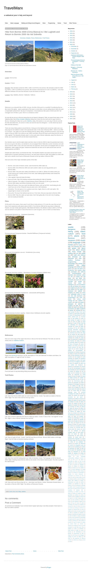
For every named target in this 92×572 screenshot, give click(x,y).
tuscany (83, 366)
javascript (75, 339)
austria (71, 371)
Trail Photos (46, 38)
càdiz (74, 477)
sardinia (72, 364)
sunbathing (77, 446)
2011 (71, 109)
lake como (70, 422)
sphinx (81, 401)
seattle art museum (79, 398)
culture (69, 477)
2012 (71, 107)
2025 (71, 33)
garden (74, 248)
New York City (81, 323)
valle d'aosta (80, 334)
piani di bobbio (73, 515)
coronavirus (71, 308)
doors (75, 416)
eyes (82, 417)
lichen (69, 501)
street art (79, 267)
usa (70, 368)
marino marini (71, 389)
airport (82, 459)
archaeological (71, 297)
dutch (75, 478)
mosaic (78, 429)
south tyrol (70, 446)
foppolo (69, 419)
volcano (70, 302)
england (72, 288)
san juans (80, 397)
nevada (80, 281)
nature (79, 283)
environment (70, 482)
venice (83, 368)
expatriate (77, 483)
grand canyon (77, 488)
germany (78, 485)
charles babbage (79, 348)
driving (70, 478)
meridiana (82, 504)
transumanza (76, 533)
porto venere (80, 435)
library (82, 499)
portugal (81, 395)
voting (80, 539)
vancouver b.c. (76, 451)
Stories (59, 23)
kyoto (71, 498)
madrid (83, 425)
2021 (71, 42)
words (84, 539)
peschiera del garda (77, 514)
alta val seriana (74, 286)
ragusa (83, 438)
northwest (76, 430)
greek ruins (70, 421)
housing (78, 310)
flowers (71, 313)
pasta (81, 433)
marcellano (70, 504)
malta (82, 503)
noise (82, 318)
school (80, 263)
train (82, 448)
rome (74, 321)
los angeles (76, 387)
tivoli (80, 403)
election (70, 417)
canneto (83, 286)
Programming (51, 23)
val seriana (72, 334)
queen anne (78, 437)
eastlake (81, 377)
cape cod (70, 373)
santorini (70, 443)
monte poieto (71, 429)
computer (75, 472)
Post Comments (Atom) (18, 554)
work (75, 323)
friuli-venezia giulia (78, 381)
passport (82, 512)
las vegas (80, 289)
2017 (71, 96)
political (80, 291)
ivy (68, 385)
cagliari (78, 411)
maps (82, 387)
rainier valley (73, 440)
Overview (22, 38)
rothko (71, 441)
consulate (70, 326)
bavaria (69, 466)
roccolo (79, 440)
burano (74, 467)
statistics (70, 528)
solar (77, 401)
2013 (71, 105)
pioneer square (76, 331)
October (73, 51)
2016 (71, 98)
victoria (81, 342)
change (83, 469)
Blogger (49, 567)
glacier (71, 310)
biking (81, 302)
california (83, 272)
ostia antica (80, 432)
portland (75, 395)
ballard (69, 307)
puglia (78, 320)
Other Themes (72, 23)
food (17, 491)
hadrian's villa (79, 490)
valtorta (79, 536)
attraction (83, 369)
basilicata (82, 464)
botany (78, 276)
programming (72, 262)
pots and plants (79, 268)
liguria (81, 501)
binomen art (76, 257)
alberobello (70, 461)
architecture (71, 270)
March (73, 87)
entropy (81, 480)
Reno (78, 406)
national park (76, 509)
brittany (69, 467)
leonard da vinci (79, 422)
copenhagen (81, 472)
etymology (76, 417)
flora (14, 491)
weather (75, 405)
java (76, 353)
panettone (83, 358)
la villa (75, 498)
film (72, 276)
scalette (83, 522)
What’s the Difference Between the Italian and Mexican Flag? (81, 129)
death (74, 376)
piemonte (71, 258)
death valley (78, 477)
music (82, 240)
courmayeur (70, 475)
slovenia (69, 525)
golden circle (72, 486)
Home (34, 551)
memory (76, 504)
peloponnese (71, 435)
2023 (71, 37)
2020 (71, 44)
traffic (78, 448)
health (82, 382)
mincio (79, 506)
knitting (74, 385)
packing (76, 358)
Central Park (82, 405)
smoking (75, 525)
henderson (70, 384)
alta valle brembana (76, 296)
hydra (82, 384)
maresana (70, 291)
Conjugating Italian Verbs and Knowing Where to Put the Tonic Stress (77, 211)
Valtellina (29, 121)
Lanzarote (72, 406)
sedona (69, 400)
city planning (71, 414)
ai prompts (72, 369)
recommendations (76, 273)
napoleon (70, 509)
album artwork (80, 250)
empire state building (73, 480)
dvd (78, 478)
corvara (77, 414)
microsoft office (79, 427)
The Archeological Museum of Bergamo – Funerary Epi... (78, 61)
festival (77, 352)
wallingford (71, 284)
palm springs (71, 320)
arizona (76, 408)
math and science (79, 255)
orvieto (75, 511)
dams (69, 416)
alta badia (79, 278)
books (80, 245)
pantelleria (72, 360)
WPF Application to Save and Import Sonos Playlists (80, 145)
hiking (19, 491)
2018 (71, 94)
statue (75, 528)
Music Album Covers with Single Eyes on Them (81, 177)
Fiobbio (69, 456)
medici (77, 389)
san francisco (71, 340)
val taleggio (81, 535)
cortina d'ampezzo (79, 474)
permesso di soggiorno (75, 361)
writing (81, 453)
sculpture (70, 305)
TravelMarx (13, 8)
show (81, 297)
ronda (84, 440)
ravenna (78, 519)
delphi (79, 376)
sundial (75, 403)
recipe (82, 519)
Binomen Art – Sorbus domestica (76, 71)
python (83, 361)
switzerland (72, 332)
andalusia (70, 336)
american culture (80, 275)
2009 (71, 114)
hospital (79, 493)
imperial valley (81, 270)
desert (83, 376)
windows (76, 453)
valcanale (78, 449)
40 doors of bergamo (73, 344)
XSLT (74, 459)
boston (81, 345)
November (74, 48)
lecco (69, 499)
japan (69, 339)
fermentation (71, 352)
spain (77, 305)
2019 (71, 91)
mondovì (70, 356)
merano (72, 427)
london (69, 387)
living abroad (77, 315)
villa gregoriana (76, 538)
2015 (71, 100)
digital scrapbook (80, 308)
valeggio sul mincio (72, 536)
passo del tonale (81, 360)
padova (83, 511)
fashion (74, 379)
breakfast (81, 466)
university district (74, 342)
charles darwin (73, 470)
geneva (69, 382)
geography (76, 382)
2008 (71, 116)
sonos (83, 292)
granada (81, 419)
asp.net (75, 464)
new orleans (75, 318)
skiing (77, 292)
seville (71, 445)
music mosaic (76, 251)
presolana (70, 397)
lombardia (70, 280)
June (72, 84)
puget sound (72, 519)
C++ (79, 454)
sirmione (81, 523)
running (69, 520)
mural (70, 245)
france (69, 381)
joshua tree (83, 496)
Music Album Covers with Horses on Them (80, 162)
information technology (80, 313)
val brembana (77, 368)
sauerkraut (70, 398)
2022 (71, 40)
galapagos (70, 304)
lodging (81, 328)
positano (70, 437)
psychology (83, 517)
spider (79, 321)
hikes (82, 491)
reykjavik (76, 363)
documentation (79, 350)
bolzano (77, 371)
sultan (77, 530)
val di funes (74, 535)
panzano (76, 512)
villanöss (75, 539)
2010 (71, 112)
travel (77, 280)
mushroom (81, 507)
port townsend (76, 517)
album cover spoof (80, 312)
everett (82, 482)
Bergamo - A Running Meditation (76, 68)
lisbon (75, 424)
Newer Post (8, 551)
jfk (73, 496)
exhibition (71, 265)
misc (80, 258)
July (72, 82)
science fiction (73, 523)
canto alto (80, 347)
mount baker (76, 390)
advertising (72, 324)
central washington (76, 469)
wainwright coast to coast (78, 294)
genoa (75, 419)
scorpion (76, 443)
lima (76, 328)
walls (76, 302)
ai (77, 459)
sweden (83, 446)
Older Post (61, 551)
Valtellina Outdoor (19, 340)
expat (82, 337)
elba (69, 379)
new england (77, 356)
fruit (74, 485)
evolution (70, 483)
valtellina (24, 491)
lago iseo (80, 385)
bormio (11, 491)
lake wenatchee (76, 355)
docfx (84, 477)
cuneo (76, 326)
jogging (77, 496)
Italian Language (14, 23)
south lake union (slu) (79, 527)
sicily (80, 400)
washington (74, 272)
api (84, 462)
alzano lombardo (78, 462)
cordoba (69, 474)
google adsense (80, 486)
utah (82, 533)
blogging (70, 409)
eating (82, 478)
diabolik (70, 350)
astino (82, 344)
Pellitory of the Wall (76, 65)
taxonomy (72, 448)
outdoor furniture (74, 260)
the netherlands (77, 531)
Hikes (6, 23)
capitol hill (70, 348)
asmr (71, 464)
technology (71, 263)
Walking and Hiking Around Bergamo (30, 23)
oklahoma (70, 511)
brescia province (72, 347)
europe (77, 482)
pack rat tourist (72, 433)
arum (78, 369)
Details (28, 38)
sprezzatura (76, 366)
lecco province (76, 499)
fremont (76, 246)
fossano (69, 485)
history (71, 353)
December (74, 46)
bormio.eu (14, 355)
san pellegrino (79, 441)
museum (71, 240)
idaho (76, 421)
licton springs (75, 501)
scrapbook (80, 364)
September (74, 53)
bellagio (75, 466)
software (72, 401)
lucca (73, 503)
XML (69, 459)
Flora (32, 38)
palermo (80, 304)
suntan (82, 530)
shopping (70, 292)
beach (75, 307)
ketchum (82, 421)
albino (76, 461)
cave (69, 469)
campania (70, 337)
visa (82, 305)
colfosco (81, 307)
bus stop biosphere (79, 336)
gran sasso (70, 488)
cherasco (75, 413)
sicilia (84, 288)
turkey (78, 340)
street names (71, 530)
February (73, 89)
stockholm (81, 528)
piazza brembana (81, 515)
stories (69, 299)
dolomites (70, 275)
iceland (72, 289)
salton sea (82, 363)
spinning (70, 366)
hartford (77, 491)
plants (76, 236)
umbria (83, 340)
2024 (71, 35)
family (82, 326)
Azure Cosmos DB (72, 454)
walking (70, 253)
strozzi (69, 403)
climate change (80, 470)
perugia (69, 514)
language (76, 242)
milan (75, 506)
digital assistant (73, 377)
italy (69, 246)
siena (84, 400)
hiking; (69, 493)
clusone (69, 472)
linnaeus (70, 424)
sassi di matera (77, 522)
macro (78, 503)
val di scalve (71, 449)
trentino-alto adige (81, 332)
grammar (83, 352)
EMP (83, 454)
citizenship (76, 374)
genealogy (70, 328)
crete (82, 475)
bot (82, 371)
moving (76, 507)
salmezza (75, 520)
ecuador (81, 416)
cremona (77, 475)
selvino (75, 400)
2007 (71, 118)
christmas (81, 413)
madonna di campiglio (75, 425)
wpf (70, 541)
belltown (70, 345)
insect (71, 315)
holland (74, 493)
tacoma (69, 531)
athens (81, 408)
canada (76, 337)
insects (82, 494)
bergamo (71, 229)
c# (78, 467)
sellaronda (82, 443)
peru (78, 288)
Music (44, 23)
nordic (82, 509)
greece (70, 268)
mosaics (71, 507)
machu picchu (82, 424)
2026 (71, 31)
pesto (84, 514)
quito (71, 363)
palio (71, 512)
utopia (69, 535)
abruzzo (83, 406)
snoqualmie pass (79, 445)
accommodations (81, 284)
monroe (83, 506)
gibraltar (83, 485)
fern (79, 379)
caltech (82, 467)
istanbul (69, 496)
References (38, 38)
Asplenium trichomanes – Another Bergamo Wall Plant (77, 56)
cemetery (77, 373)
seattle (71, 227)
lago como (81, 498)
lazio (83, 355)
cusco (82, 414)
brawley (76, 409)
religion (83, 331)
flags (82, 483)
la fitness (81, 353)
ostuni (79, 511)
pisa (70, 517)
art (77, 253)
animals (70, 283)
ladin (69, 355)
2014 (71, 103)
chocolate (81, 324)
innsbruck (76, 494)
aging (71, 408)
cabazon (72, 411)
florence (71, 238)
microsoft (70, 506)
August (73, 80)
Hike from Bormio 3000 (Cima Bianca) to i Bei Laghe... (77, 76)
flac (83, 379)
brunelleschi (82, 409)
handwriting (70, 491)
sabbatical (81, 339)
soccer (79, 525)
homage (77, 384)
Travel (65, 23)
